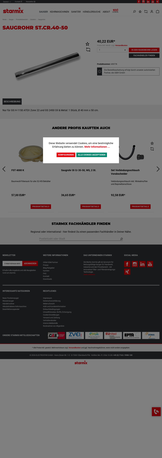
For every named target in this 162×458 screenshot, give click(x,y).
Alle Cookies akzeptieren (91, 155)
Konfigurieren (66, 155)
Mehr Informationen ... (97, 146)
